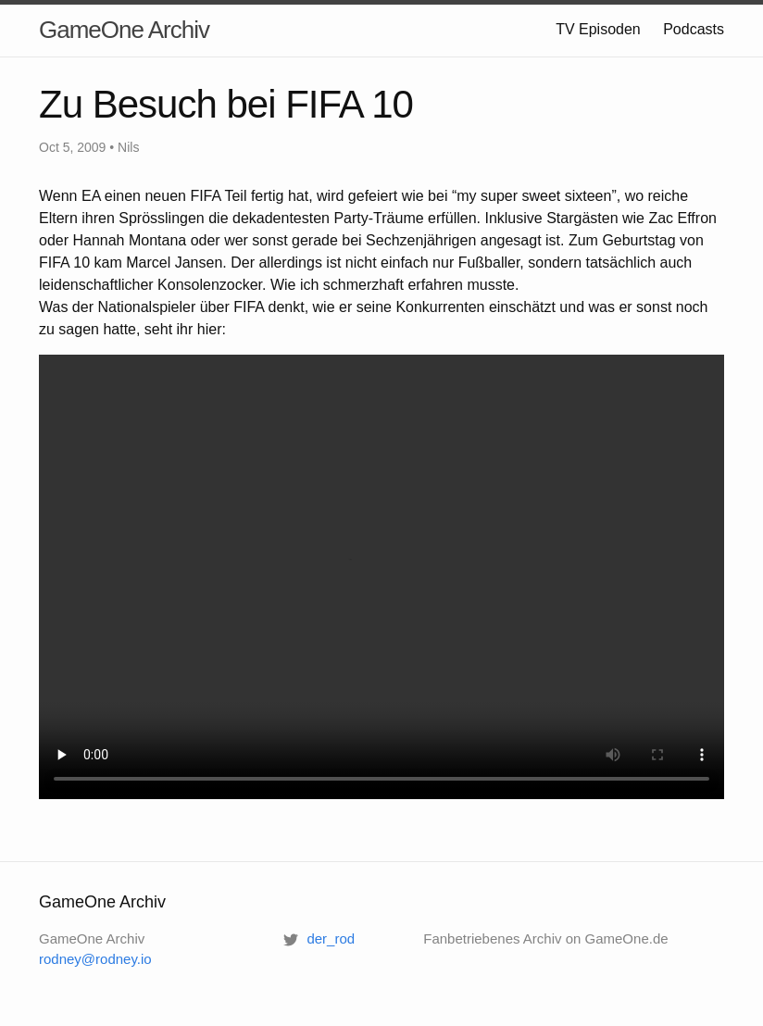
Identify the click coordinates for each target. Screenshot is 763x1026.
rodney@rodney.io (95, 959)
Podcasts (693, 29)
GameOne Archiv (124, 30)
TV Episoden (598, 29)
